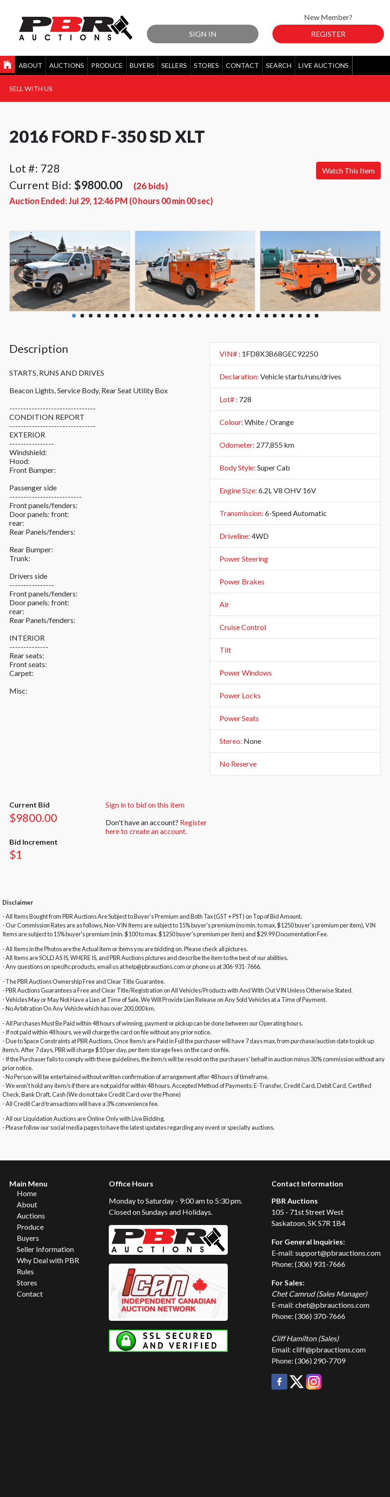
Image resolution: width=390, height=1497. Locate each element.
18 (216, 316)
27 (291, 316)
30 (316, 316)
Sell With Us (31, 89)
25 (275, 316)
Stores (206, 65)
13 (174, 316)
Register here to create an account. (156, 826)
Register (328, 33)
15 (191, 316)
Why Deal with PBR (48, 1260)
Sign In (203, 33)
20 (233, 316)
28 (300, 316)
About (30, 65)
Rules (25, 1271)
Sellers (174, 65)
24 (266, 316)
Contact (242, 65)
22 (249, 316)
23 (258, 316)
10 (149, 316)
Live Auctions (323, 65)
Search (278, 65)
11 (157, 316)
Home (27, 1193)
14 (183, 316)
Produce (107, 65)
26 (283, 316)
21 (241, 316)
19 (224, 316)
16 (199, 316)
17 (208, 316)
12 (166, 316)
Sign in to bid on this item (145, 804)
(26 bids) (150, 185)
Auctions (66, 65)
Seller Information (45, 1249)
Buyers (142, 65)
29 (308, 316)
